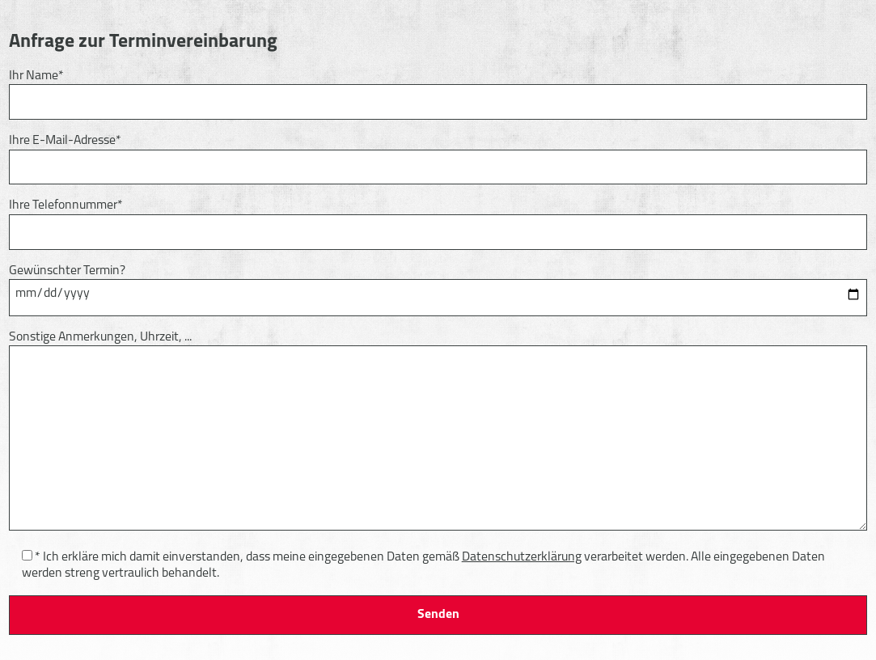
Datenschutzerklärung (522, 557)
